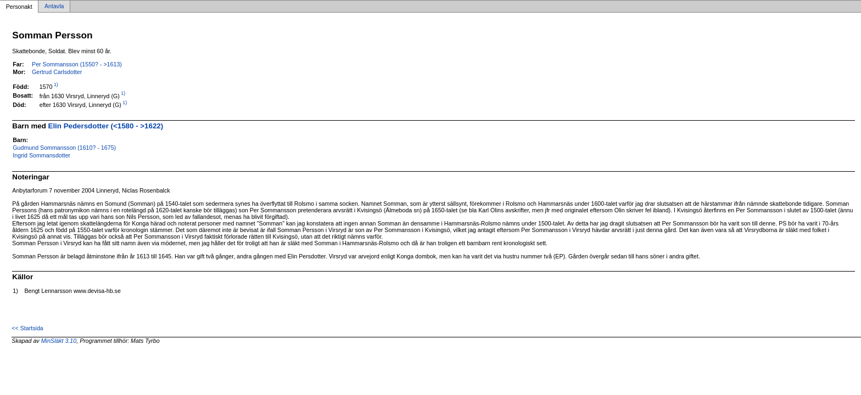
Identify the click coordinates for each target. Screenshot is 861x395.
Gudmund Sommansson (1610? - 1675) (64, 147)
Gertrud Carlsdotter (57, 72)
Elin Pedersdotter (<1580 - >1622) (106, 126)
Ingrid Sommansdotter (41, 155)
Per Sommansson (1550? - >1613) (77, 64)
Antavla (54, 6)
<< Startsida (27, 328)
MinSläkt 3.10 (59, 340)
